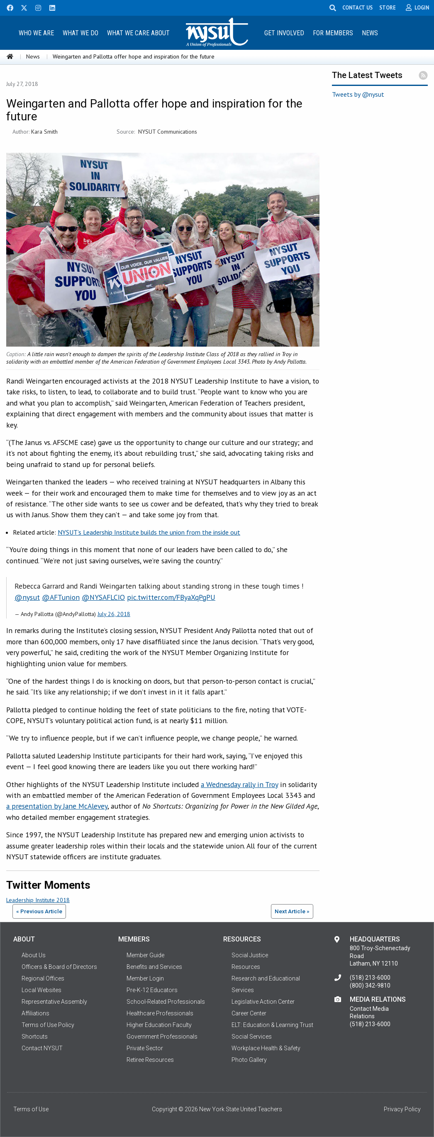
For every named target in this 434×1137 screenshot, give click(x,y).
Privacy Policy (402, 1109)
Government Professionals (162, 1036)
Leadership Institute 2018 (38, 900)
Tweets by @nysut (358, 94)
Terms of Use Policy (48, 1025)
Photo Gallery (249, 1059)
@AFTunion (61, 597)
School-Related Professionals (166, 1001)
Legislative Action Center (263, 1001)
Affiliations (35, 1013)
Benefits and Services (154, 966)
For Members (333, 33)
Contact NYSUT (42, 1048)
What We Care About (138, 33)
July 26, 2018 (114, 614)
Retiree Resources (150, 1059)
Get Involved (284, 33)
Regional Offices (43, 978)
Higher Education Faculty (159, 1025)
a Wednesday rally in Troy (239, 784)
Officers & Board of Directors (59, 966)
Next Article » (292, 911)
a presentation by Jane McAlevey (56, 806)
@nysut (27, 597)
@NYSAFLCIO (103, 597)
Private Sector (145, 1048)
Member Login (145, 978)
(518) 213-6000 (370, 977)
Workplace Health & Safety (266, 1048)
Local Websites (41, 990)
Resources (246, 966)
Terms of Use (31, 1109)
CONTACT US (358, 7)
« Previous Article (39, 911)
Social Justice (250, 955)
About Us (34, 955)
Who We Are (36, 33)
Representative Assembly (54, 1001)
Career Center (249, 1013)
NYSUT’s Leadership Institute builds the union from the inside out (149, 532)
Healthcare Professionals (160, 1013)
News (370, 33)
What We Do (80, 33)
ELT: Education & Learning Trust (272, 1025)
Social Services (252, 1036)
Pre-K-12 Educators (152, 990)
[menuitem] (37, 32)
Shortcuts (35, 1036)
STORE (388, 7)
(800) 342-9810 (370, 985)
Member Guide (145, 955)
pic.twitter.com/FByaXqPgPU (171, 597)
